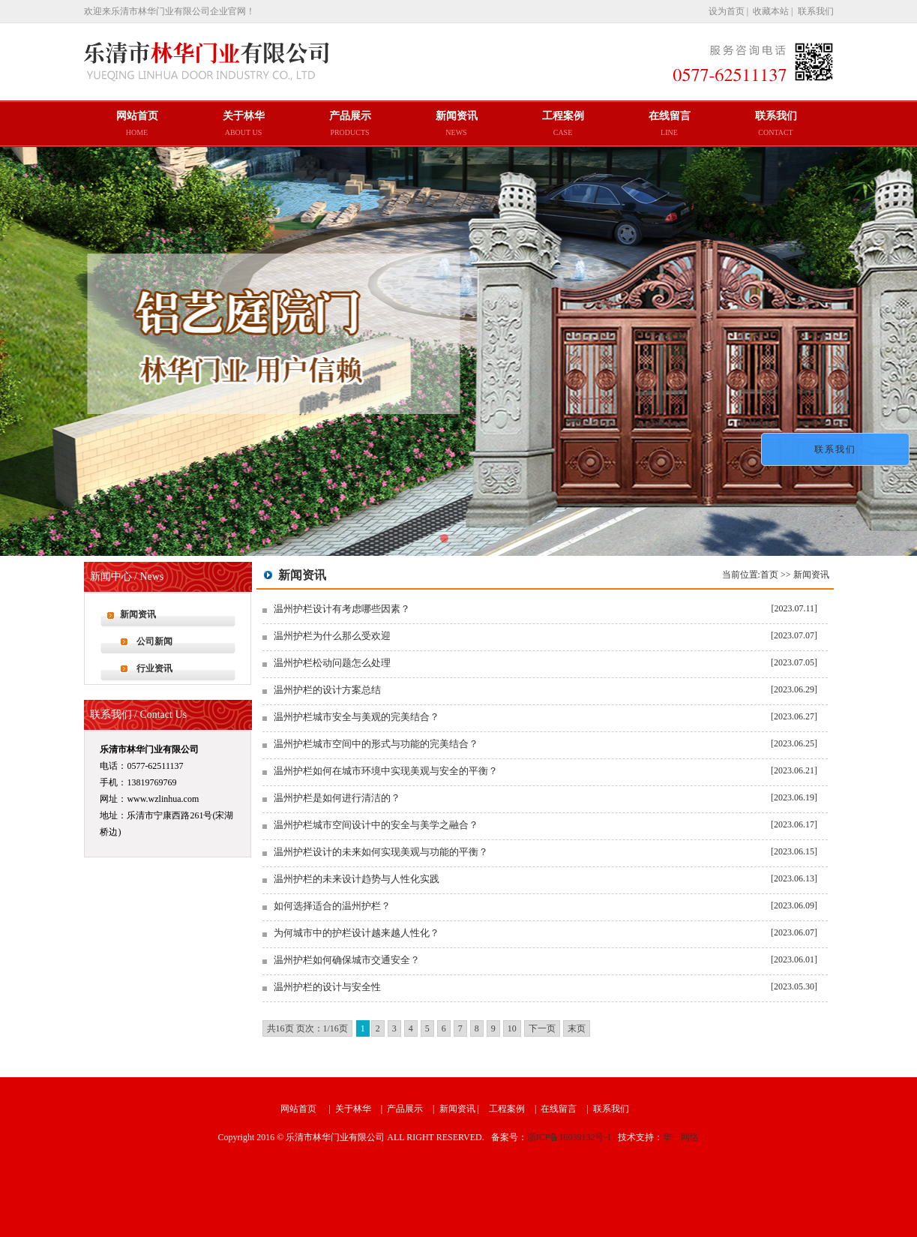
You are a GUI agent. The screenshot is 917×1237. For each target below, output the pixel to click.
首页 (769, 574)
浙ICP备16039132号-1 (569, 1137)
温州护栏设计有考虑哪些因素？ (342, 608)
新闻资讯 (138, 614)
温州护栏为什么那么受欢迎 (332, 635)
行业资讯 (154, 668)
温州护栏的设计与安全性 (327, 986)
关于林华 (353, 1108)
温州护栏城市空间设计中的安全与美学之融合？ (376, 824)
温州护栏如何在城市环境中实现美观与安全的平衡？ (386, 770)
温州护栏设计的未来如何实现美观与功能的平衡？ (381, 851)
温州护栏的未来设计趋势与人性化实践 (356, 878)
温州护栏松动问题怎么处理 (332, 662)
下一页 (542, 1028)
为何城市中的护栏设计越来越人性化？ (356, 932)
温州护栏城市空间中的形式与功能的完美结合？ (376, 743)
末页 (577, 1028)
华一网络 (681, 1137)
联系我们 (611, 1108)
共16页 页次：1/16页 (307, 1028)
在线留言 (559, 1108)
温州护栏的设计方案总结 (327, 689)
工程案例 (507, 1108)
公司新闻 (154, 641)
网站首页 (298, 1108)
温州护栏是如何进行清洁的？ (337, 797)
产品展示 (405, 1108)
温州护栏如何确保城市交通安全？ (347, 959)
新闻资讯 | (460, 1108)
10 (512, 1028)
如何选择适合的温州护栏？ (332, 905)
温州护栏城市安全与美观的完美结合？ (356, 716)
